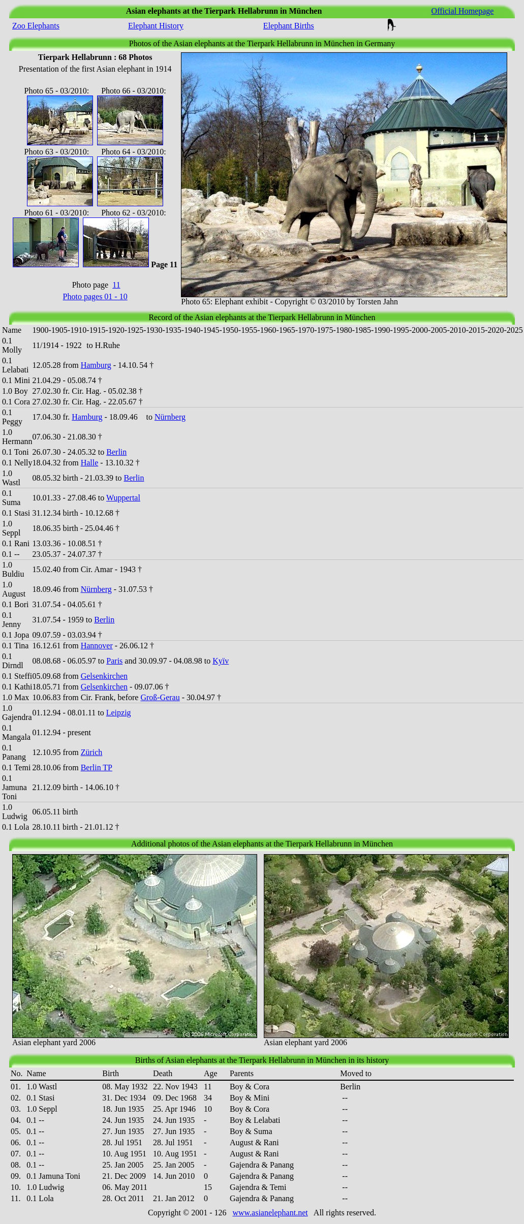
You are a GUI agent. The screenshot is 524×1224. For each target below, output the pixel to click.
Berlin (116, 452)
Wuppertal (123, 497)
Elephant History (155, 25)
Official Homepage (462, 11)
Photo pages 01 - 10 (95, 296)
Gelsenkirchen (104, 676)
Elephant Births (288, 25)
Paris (114, 660)
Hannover (97, 645)
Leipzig (118, 712)
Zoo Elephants (35, 25)
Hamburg (96, 365)
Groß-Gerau (159, 697)
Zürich (92, 752)
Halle (90, 462)
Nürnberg (170, 417)
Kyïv (220, 660)
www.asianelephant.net (269, 1212)
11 (116, 284)
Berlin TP (96, 767)
